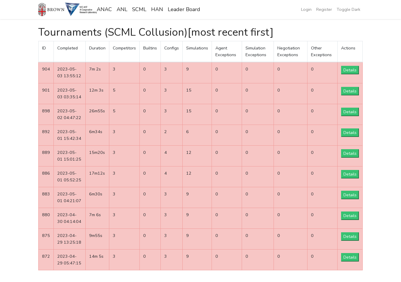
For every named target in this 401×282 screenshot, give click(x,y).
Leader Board (184, 9)
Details (350, 70)
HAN (157, 9)
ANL (122, 9)
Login (306, 9)
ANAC (104, 9)
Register (324, 9)
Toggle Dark (348, 9)
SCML (139, 9)
